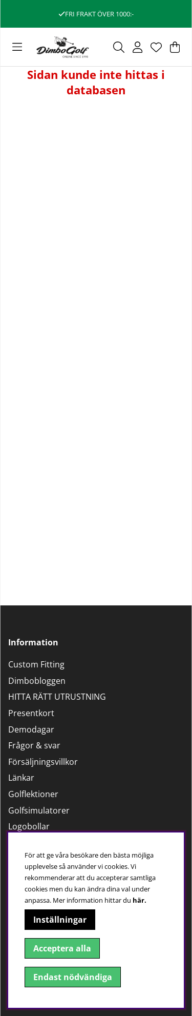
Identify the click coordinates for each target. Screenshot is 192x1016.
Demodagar (31, 729)
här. (139, 900)
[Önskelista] (156, 47)
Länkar (21, 777)
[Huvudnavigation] (17, 47)
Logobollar (29, 826)
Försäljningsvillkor (43, 761)
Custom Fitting (36, 664)
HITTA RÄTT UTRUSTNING (57, 696)
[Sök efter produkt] (119, 47)
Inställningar (60, 919)
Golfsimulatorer (39, 810)
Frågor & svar (34, 745)
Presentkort (31, 713)
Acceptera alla (62, 948)
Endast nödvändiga (72, 977)
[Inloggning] (137, 47)
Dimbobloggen (37, 680)
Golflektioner (33, 794)
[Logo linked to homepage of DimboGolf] (62, 47)
